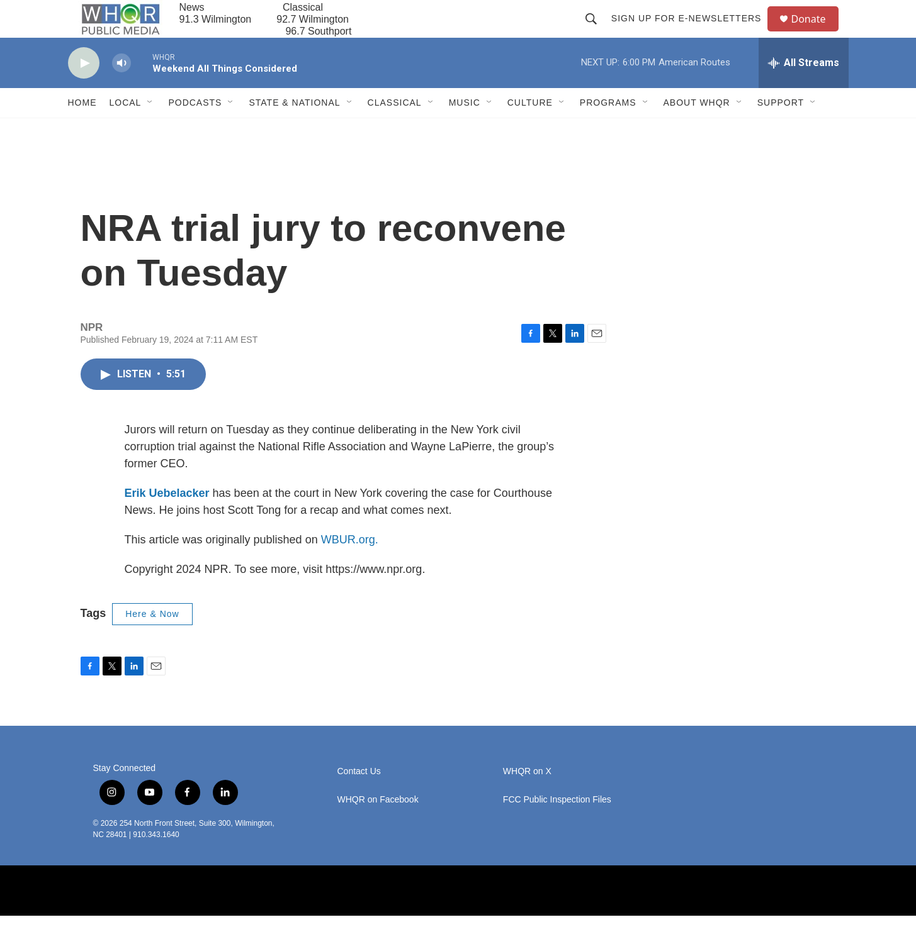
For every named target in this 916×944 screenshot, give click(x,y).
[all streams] (804, 91)
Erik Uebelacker (167, 521)
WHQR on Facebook (378, 828)
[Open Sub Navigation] (150, 131)
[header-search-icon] (597, 32)
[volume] (121, 91)
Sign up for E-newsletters (692, 33)
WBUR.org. (349, 568)
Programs (608, 131)
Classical (395, 131)
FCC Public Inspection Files (557, 828)
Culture (530, 131)
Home (82, 131)
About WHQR (697, 131)
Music (464, 131)
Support (780, 131)
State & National (294, 131)
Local (126, 131)
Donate (816, 33)
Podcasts (195, 131)
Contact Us (359, 799)
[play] (84, 91)
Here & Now (152, 642)
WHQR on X (527, 799)
